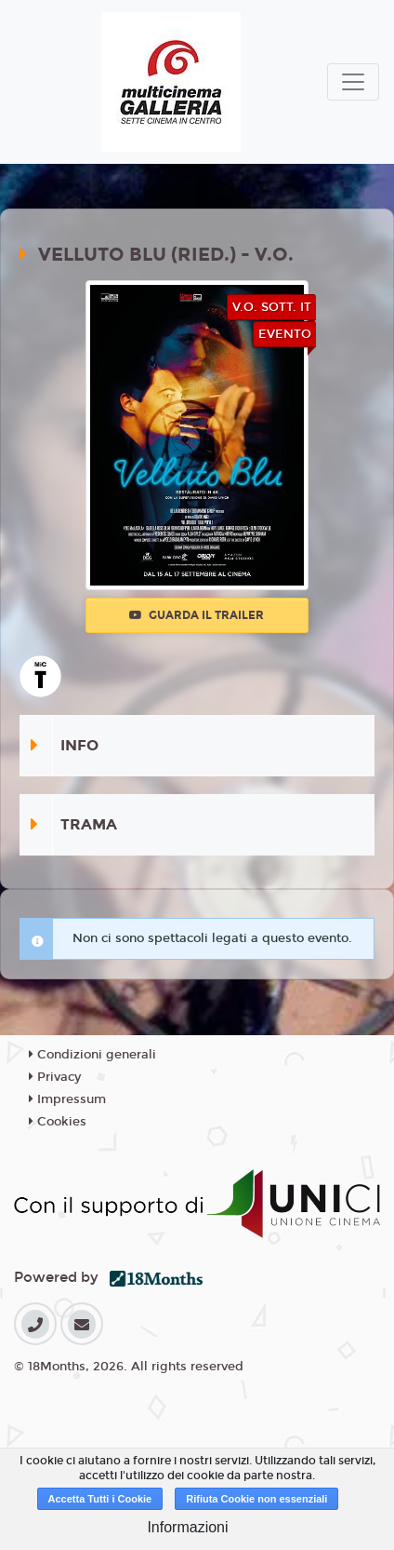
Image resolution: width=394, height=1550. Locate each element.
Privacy (55, 1077)
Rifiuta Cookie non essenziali (256, 1498)
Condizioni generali (92, 1054)
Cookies (57, 1121)
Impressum (67, 1099)
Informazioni (187, 1527)
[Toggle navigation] (353, 82)
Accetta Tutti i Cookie (100, 1498)
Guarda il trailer (196, 615)
